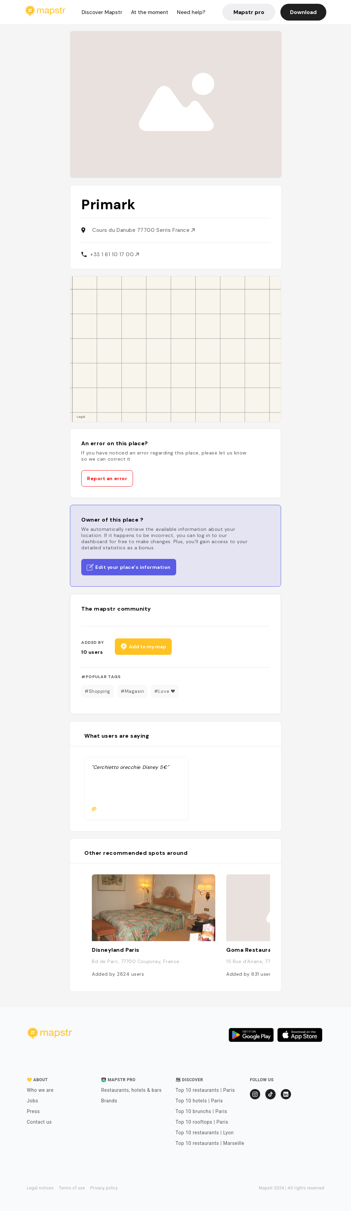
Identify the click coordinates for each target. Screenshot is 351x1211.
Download (303, 12)
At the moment (149, 12)
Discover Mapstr (102, 12)
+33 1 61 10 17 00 (114, 254)
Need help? (191, 12)
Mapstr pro (248, 12)
